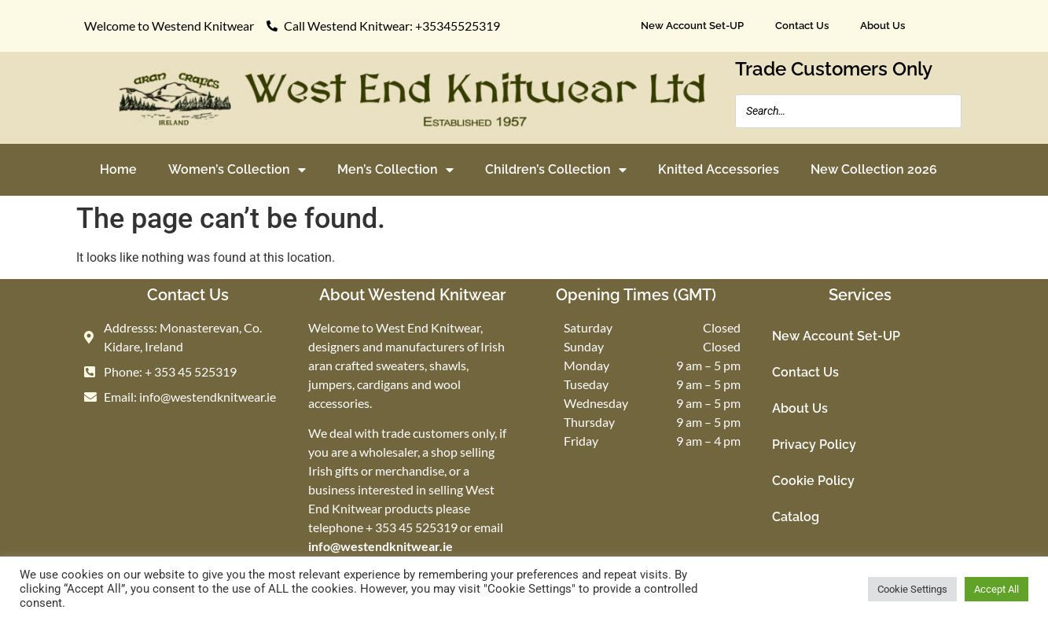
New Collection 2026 (874, 169)
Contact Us (802, 25)
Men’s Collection (395, 170)
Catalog (795, 516)
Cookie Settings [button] (912, 589)
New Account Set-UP (692, 25)
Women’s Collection (237, 170)
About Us (882, 25)
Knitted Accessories (718, 169)
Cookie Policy (813, 480)
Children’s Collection (556, 170)
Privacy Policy (814, 444)
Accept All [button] (996, 589)
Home (118, 169)
